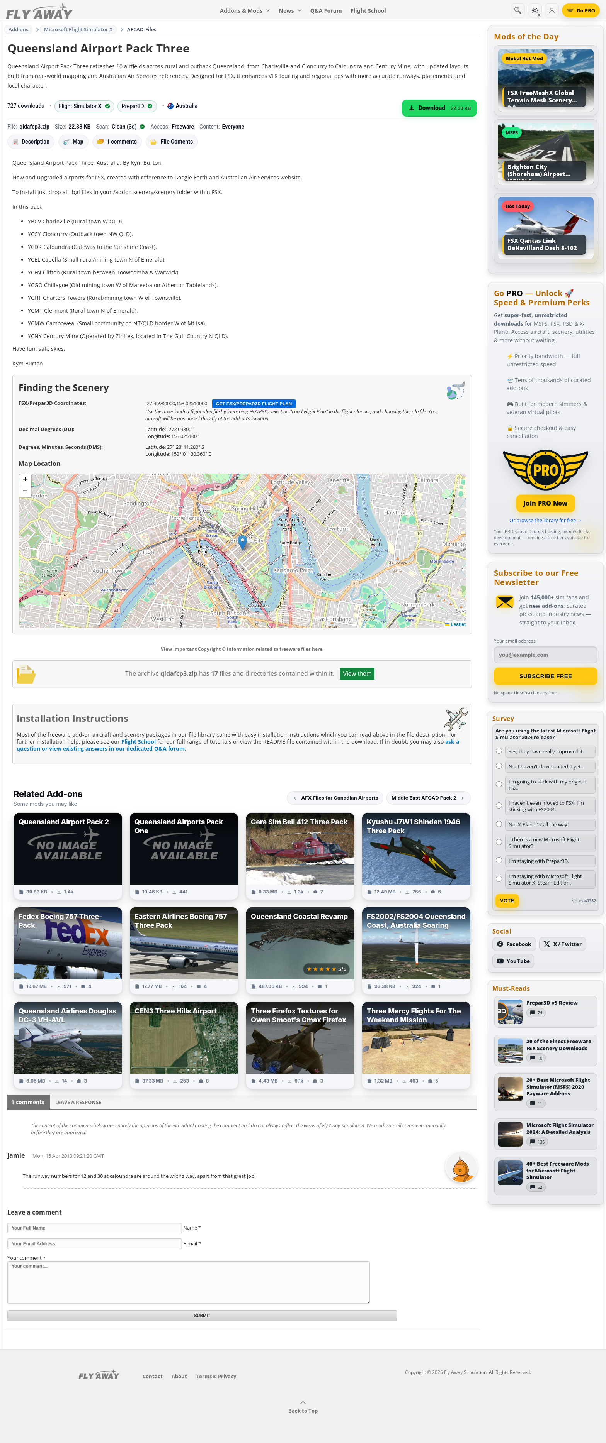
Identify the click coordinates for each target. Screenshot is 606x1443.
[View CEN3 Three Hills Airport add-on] (183, 1045)
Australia (182, 106)
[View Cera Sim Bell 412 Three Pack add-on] (300, 856)
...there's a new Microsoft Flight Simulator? (544, 842)
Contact (153, 1376)
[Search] (518, 10)
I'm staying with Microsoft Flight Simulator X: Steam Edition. (545, 879)
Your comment (26, 1257)
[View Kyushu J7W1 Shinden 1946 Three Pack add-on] (416, 856)
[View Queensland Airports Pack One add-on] (183, 856)
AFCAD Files (141, 29)
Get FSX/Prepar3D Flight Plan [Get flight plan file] (254, 403)
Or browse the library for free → (545, 520)
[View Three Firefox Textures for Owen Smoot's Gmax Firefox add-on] (300, 1045)
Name (192, 1227)
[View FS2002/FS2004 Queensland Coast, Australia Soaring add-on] (416, 951)
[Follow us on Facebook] (514, 944)
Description (30, 142)
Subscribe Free (545, 676)
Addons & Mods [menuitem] (245, 10)
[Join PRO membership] (545, 480)
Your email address (515, 641)
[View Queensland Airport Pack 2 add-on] (68, 856)
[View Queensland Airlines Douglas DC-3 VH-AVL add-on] (68, 1045)
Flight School (138, 741)
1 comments (117, 142)
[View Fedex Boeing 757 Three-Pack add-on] (68, 951)
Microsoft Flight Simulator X (78, 29)
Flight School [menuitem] (368, 10)
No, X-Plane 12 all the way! (539, 824)
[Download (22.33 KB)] (439, 108)
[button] (242, 543)
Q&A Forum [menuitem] (326, 10)
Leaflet (455, 624)
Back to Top (303, 1407)
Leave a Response (78, 1102)
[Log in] (552, 10)
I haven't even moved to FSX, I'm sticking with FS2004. (546, 806)
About (179, 1376)
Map (73, 142)
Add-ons (19, 29)
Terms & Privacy (216, 1376)
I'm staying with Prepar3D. (539, 861)
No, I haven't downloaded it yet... (546, 766)
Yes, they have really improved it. (546, 751)
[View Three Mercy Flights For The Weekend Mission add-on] (416, 1045)
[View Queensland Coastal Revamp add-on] (300, 951)
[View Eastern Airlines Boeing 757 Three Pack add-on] (183, 951)
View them (357, 673)
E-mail (192, 1243)
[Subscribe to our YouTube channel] (513, 961)
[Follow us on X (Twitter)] (562, 944)
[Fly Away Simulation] (39, 11)
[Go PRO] (581, 10)
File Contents (172, 142)
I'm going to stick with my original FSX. (547, 785)
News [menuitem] (290, 10)
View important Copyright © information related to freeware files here (241, 649)
